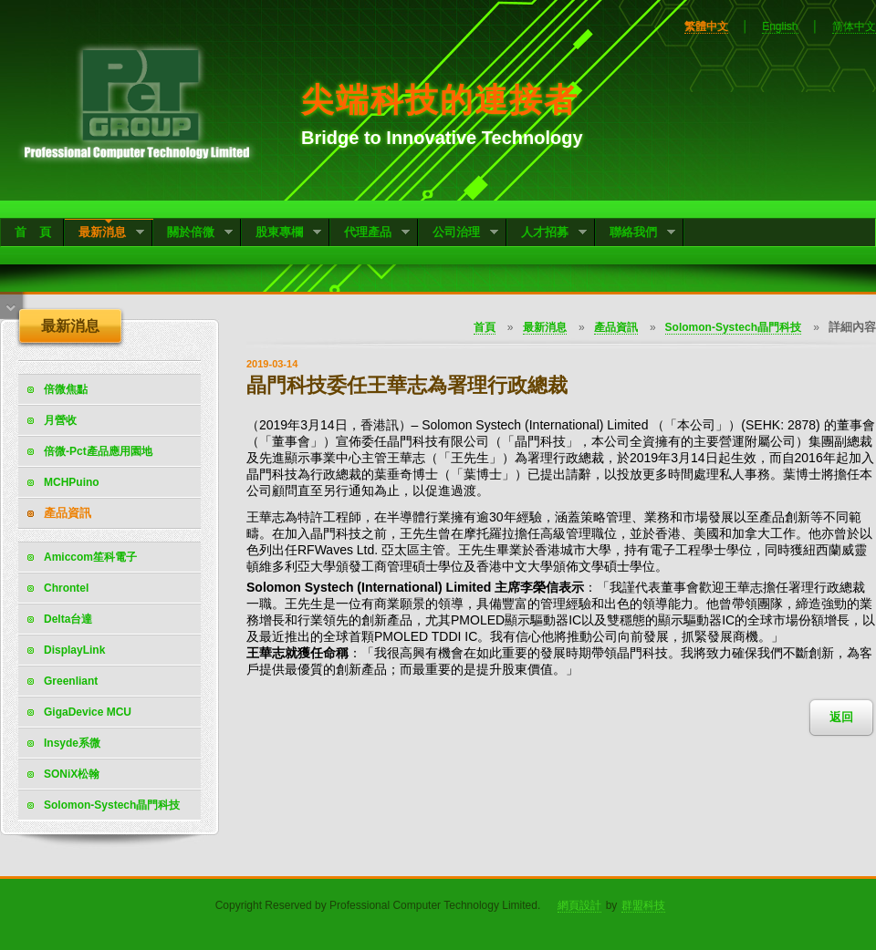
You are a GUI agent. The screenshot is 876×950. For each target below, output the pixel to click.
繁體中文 (706, 26)
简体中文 (854, 26)
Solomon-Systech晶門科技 (733, 327)
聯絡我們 (635, 234)
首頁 (484, 327)
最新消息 (104, 234)
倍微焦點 (66, 389)
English (780, 26)
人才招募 (547, 234)
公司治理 (458, 234)
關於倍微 (193, 234)
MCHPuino (71, 482)
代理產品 (370, 234)
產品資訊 (67, 513)
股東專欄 (281, 234)
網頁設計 (579, 905)
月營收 (60, 420)
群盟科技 (643, 905)
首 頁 (33, 232)
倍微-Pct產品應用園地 (98, 451)
